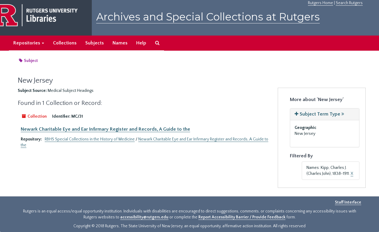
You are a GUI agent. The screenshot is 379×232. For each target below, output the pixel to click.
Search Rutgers (349, 3)
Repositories (28, 43)
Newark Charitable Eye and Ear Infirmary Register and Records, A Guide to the (105, 129)
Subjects (94, 43)
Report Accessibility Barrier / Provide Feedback (241, 217)
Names (120, 43)
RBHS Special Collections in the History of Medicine (90, 139)
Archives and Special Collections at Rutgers (208, 16)
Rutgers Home (320, 3)
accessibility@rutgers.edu (144, 217)
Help (141, 43)
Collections (64, 43)
